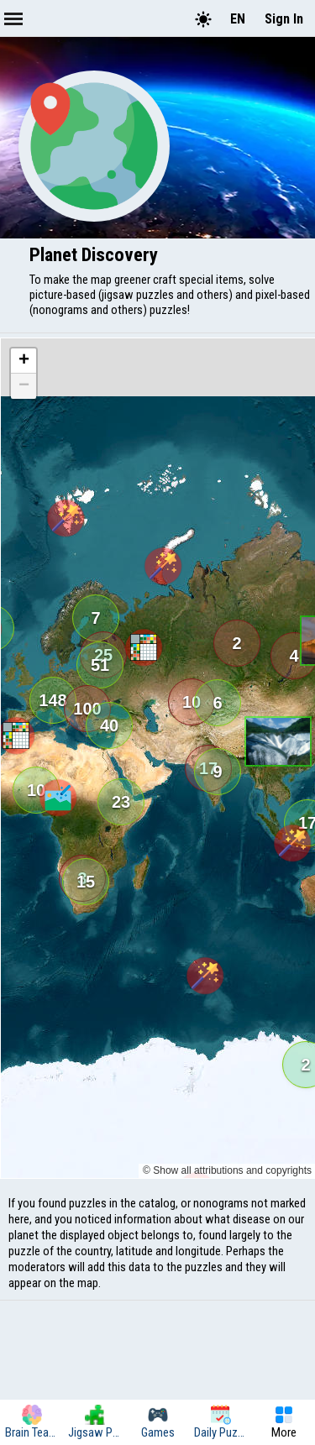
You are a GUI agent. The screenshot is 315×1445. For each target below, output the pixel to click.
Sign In (284, 19)
